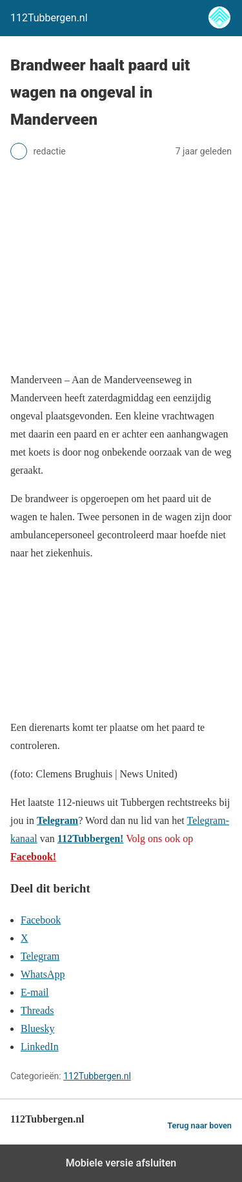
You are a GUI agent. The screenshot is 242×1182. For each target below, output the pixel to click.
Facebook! (33, 856)
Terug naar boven (199, 1125)
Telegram (57, 820)
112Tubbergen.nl (97, 1076)
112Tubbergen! (90, 838)
